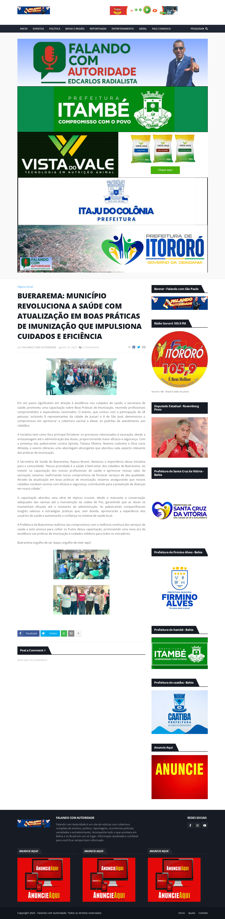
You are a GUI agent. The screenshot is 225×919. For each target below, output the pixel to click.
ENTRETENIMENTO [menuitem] (123, 28)
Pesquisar (197, 28)
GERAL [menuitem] (143, 28)
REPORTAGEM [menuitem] (98, 28)
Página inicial (25, 286)
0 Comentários (90, 347)
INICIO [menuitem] (24, 28)
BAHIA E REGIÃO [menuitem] (75, 28)
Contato (203, 913)
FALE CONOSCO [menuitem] (161, 28)
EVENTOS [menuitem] (38, 28)
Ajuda (191, 913)
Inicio (181, 913)
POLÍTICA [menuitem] (54, 28)
